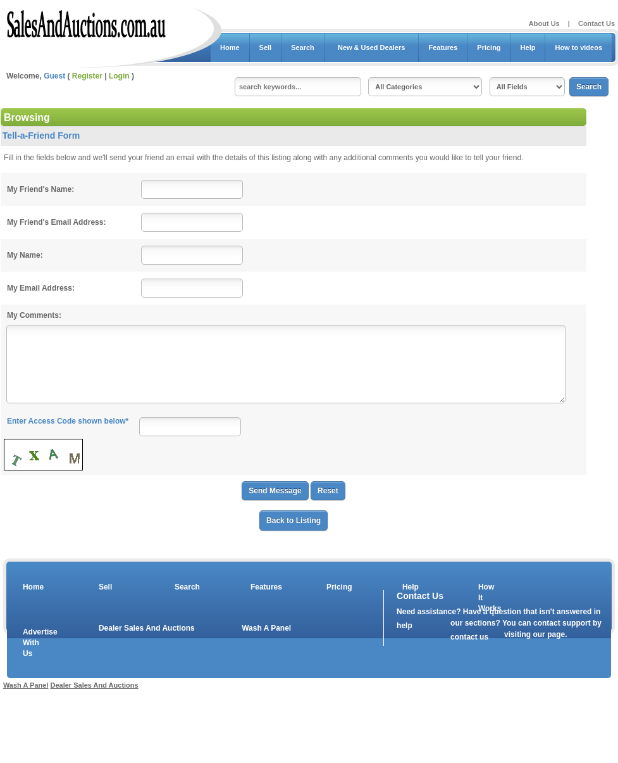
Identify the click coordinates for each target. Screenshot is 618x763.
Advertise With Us (32, 642)
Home (230, 47)
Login (119, 76)
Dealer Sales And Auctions (147, 628)
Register (87, 76)
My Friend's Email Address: (56, 222)
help (404, 625)
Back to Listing (293, 520)
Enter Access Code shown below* (67, 421)
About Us (544, 23)
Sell (265, 47)
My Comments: (34, 315)
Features (442, 47)
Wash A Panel (266, 628)
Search (302, 47)
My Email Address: (41, 288)
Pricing (488, 47)
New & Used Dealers (371, 47)
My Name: (25, 255)
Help (528, 47)
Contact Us (596, 23)
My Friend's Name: (40, 189)
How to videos (578, 47)
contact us (469, 637)
